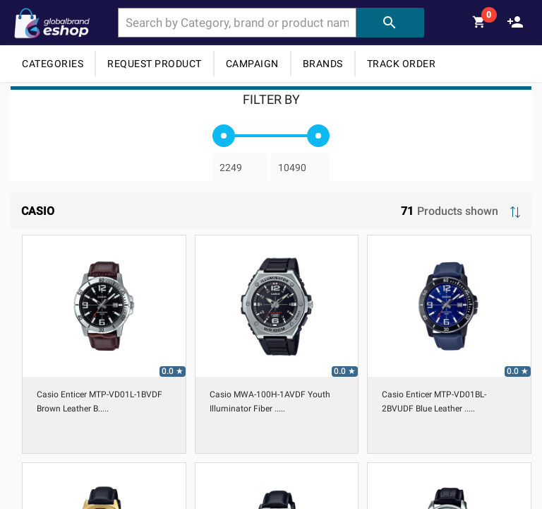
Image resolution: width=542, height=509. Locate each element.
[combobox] (237, 22)
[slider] (223, 135)
